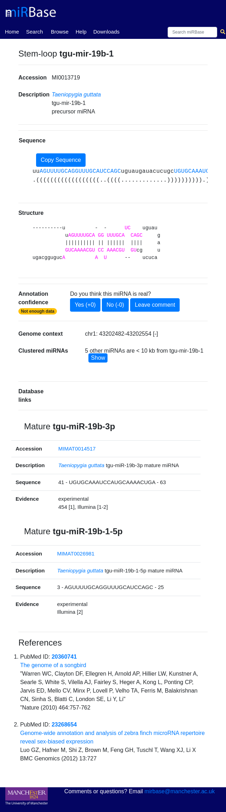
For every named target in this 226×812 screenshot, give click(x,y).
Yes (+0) (85, 305)
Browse (60, 32)
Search (34, 32)
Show (98, 358)
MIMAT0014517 (77, 449)
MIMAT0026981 (75, 554)
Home (12, 31)
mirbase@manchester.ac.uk (180, 791)
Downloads (106, 32)
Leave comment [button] (155, 305)
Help (81, 32)
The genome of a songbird (53, 665)
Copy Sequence (61, 160)
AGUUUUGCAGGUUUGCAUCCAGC (80, 171)
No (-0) (115, 305)
